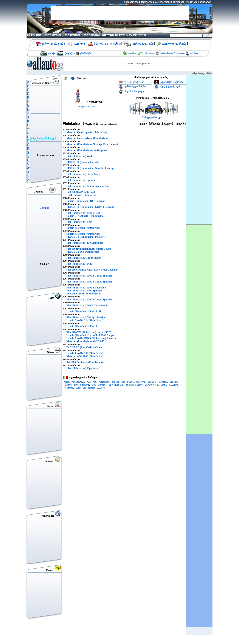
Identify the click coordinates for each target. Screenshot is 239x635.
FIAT (76, 385)
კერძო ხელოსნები (135, 86)
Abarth (67, 382)
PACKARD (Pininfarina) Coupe (84, 347)
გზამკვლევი (131, 2)
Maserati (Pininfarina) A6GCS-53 (85, 341)
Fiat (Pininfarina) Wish (79, 156)
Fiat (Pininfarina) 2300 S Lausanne (86, 287)
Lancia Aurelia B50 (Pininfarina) (84, 353)
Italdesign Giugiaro (134, 385)
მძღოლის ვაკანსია (107, 43)
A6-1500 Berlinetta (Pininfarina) (84, 362)
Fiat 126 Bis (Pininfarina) (80, 192)
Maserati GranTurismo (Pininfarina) (87, 138)
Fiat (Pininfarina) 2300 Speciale (84, 290)
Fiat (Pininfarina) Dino (79, 263)
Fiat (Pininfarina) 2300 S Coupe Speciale (89, 275)
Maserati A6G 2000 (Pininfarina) (84, 356)
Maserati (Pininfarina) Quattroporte (86, 150)
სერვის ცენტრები (134, 82)
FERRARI (68, 385)
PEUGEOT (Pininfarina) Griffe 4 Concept (90, 207)
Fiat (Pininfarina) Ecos (79, 222)
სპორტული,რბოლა (151, 117)
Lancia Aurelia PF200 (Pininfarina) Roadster (91, 338)
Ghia (93, 385)
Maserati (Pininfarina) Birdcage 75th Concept (92, 144)
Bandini (130, 382)
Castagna (163, 382)
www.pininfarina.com (86, 106)
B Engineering (118, 382)
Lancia (164, 385)
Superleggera (89, 388)
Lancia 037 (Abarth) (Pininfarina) (85, 216)
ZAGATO (101, 388)
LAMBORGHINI (152, 385)
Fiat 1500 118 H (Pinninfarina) (83, 293)
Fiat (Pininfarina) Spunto (80, 180)
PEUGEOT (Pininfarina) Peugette (85, 236)
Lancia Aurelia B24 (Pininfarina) (84, 320)
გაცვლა (79, 43)
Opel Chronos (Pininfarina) (81, 195)
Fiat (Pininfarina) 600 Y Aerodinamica (87, 305)
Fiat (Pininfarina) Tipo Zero (82, 368)
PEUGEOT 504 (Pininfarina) (82, 251)
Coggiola (174, 382)
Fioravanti (84, 385)
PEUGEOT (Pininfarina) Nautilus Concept (90, 168)
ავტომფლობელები (172, 82)
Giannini (101, 385)
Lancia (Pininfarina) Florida (82, 326)
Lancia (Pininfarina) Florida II (83, 311)
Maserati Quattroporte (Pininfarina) (86, 132)
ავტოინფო (133, 53)
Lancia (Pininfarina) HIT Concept (85, 201)
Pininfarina (68, 388)
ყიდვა (52, 53)
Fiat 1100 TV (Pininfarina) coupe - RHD (88, 332)
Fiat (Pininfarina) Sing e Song (83, 174)
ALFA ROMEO (78, 382)
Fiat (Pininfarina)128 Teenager (83, 257)
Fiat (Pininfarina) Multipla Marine (85, 317)
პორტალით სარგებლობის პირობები (162, 2)
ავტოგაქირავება (53, 43)
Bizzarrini (152, 382)
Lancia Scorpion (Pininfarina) (83, 227)
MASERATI (173, 385)
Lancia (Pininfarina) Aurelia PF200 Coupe (90, 335)
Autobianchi (104, 382)
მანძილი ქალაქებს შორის (130, 34)
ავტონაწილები (143, 43)
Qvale (78, 388)
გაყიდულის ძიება (174, 43)
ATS (94, 382)
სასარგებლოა (148, 53)
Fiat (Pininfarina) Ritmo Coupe (84, 213)
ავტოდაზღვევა (52, 34)
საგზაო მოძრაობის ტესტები (172, 53)
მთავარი (36, 34)
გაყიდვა (70, 53)
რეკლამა (191, 2)
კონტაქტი (205, 2)
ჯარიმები (194, 53)
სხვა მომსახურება (134, 91)
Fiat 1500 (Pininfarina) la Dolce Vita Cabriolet (92, 269)
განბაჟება (85, 53)
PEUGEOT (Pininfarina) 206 (82, 162)
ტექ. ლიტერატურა (171, 86)
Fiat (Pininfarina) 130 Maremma (84, 242)
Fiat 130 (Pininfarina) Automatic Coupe (88, 248)
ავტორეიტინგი (91, 34)
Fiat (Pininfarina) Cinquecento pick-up (88, 186)
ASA (89, 382)
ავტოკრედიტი (71, 34)
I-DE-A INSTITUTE (116, 385)
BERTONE (140, 382)
